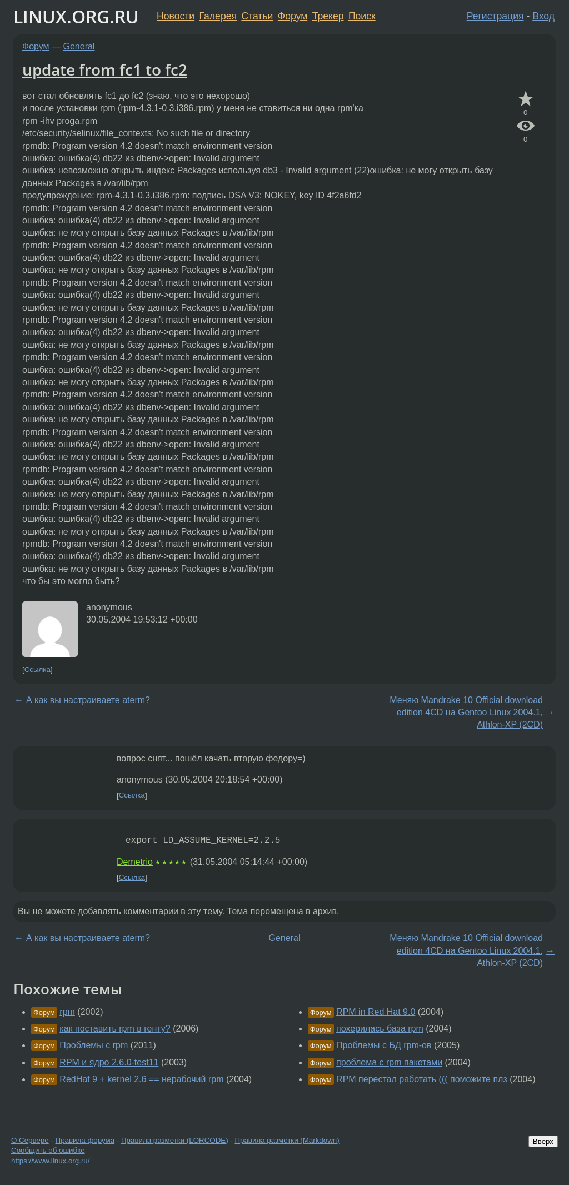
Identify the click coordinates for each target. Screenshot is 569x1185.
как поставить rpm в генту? (114, 1028)
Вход (543, 16)
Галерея (218, 16)
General (79, 46)
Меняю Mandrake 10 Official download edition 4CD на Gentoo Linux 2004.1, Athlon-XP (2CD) (466, 712)
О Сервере (30, 1140)
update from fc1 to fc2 (104, 69)
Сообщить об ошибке (48, 1150)
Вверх (543, 1141)
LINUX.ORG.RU (76, 16)
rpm (67, 1012)
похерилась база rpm (379, 1028)
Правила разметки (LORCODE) (174, 1140)
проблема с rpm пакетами (389, 1062)
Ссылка (37, 669)
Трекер (328, 16)
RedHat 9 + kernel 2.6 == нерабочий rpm (141, 1079)
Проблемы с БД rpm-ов (383, 1045)
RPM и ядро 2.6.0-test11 (108, 1062)
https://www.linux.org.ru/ (50, 1161)
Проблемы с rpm (93, 1045)
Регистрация (495, 16)
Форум (292, 16)
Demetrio (135, 862)
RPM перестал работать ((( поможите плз (421, 1079)
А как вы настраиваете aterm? (88, 700)
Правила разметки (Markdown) (286, 1140)
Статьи (257, 16)
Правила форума (85, 1140)
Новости (175, 16)
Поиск (362, 16)
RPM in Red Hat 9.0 (375, 1012)
